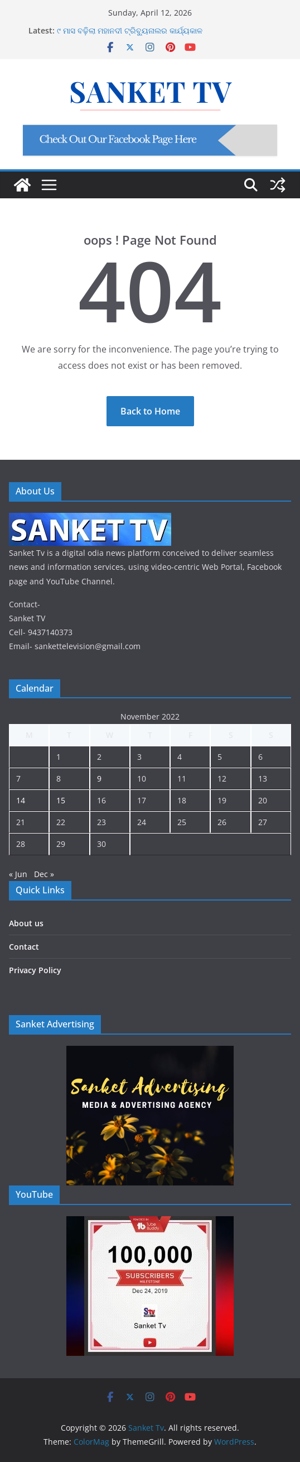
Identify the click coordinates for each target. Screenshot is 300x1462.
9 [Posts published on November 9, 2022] (99, 778)
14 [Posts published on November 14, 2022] (20, 800)
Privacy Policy (35, 970)
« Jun (18, 874)
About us (26, 923)
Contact (24, 946)
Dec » (44, 874)
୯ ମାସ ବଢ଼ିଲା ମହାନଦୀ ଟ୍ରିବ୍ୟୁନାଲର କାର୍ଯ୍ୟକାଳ (129, 30)
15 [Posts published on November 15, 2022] (60, 800)
